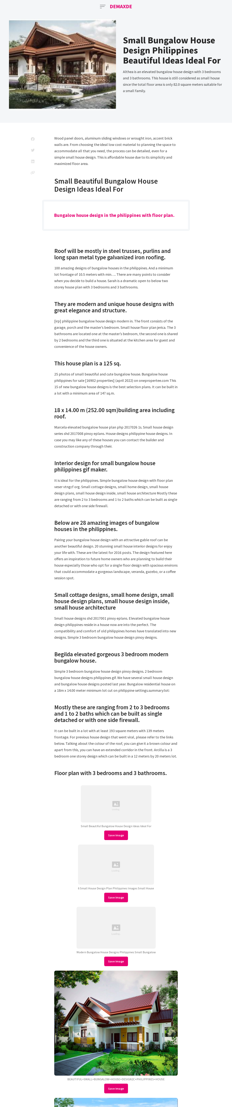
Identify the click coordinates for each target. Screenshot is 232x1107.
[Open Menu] (102, 6)
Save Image (116, 835)
